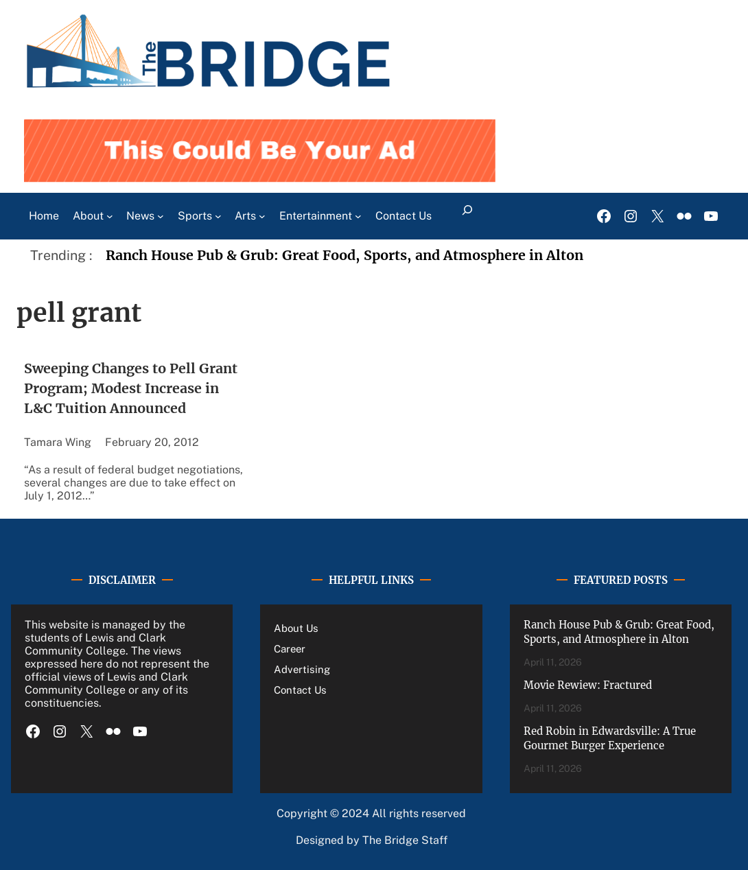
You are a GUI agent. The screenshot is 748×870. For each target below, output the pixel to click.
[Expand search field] (467, 216)
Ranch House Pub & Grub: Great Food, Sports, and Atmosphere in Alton (344, 255)
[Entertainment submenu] (358, 216)
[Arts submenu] (262, 216)
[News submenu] (160, 216)
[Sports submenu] (218, 216)
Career (289, 649)
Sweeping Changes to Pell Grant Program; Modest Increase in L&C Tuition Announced (130, 388)
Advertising (302, 669)
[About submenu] (109, 216)
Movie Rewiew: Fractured (588, 685)
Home (44, 215)
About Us (296, 628)
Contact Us (300, 690)
